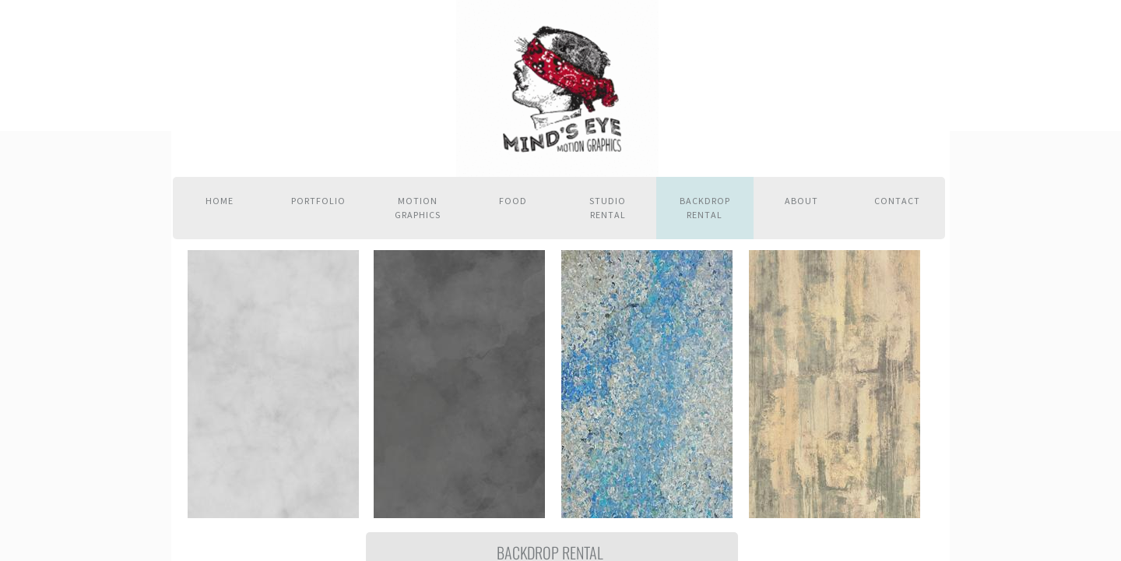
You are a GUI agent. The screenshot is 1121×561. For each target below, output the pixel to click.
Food (513, 200)
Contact (897, 200)
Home (220, 200)
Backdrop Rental (705, 208)
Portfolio (318, 200)
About (801, 200)
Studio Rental (607, 208)
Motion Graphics (418, 208)
